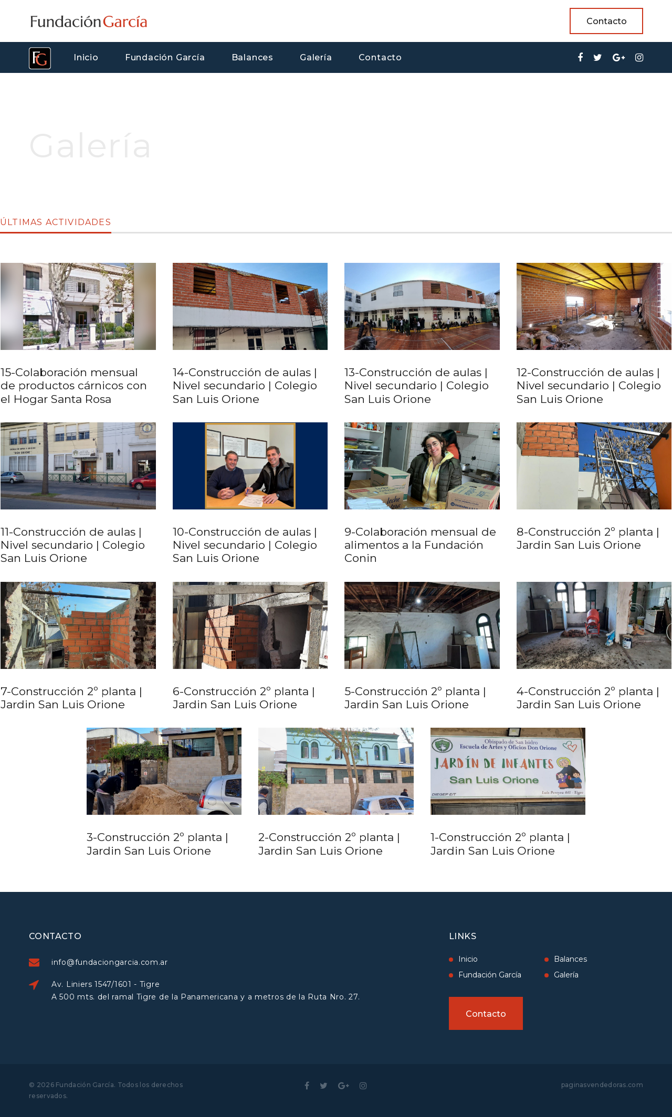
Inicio (86, 57)
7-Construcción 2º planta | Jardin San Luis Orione (71, 698)
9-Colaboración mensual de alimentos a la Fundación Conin (420, 545)
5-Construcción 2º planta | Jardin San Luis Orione (415, 698)
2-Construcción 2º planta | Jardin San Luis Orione (329, 844)
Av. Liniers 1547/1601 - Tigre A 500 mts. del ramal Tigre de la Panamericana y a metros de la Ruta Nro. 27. (253, 991)
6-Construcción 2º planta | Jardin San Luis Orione (244, 698)
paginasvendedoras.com (602, 1085)
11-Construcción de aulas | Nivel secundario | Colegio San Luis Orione (73, 545)
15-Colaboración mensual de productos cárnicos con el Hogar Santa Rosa (74, 385)
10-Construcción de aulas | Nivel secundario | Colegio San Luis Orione (245, 545)
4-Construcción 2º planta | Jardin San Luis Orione (588, 698)
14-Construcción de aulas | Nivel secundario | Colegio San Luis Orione (245, 385)
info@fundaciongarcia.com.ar (157, 962)
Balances (253, 57)
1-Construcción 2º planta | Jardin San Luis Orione (500, 844)
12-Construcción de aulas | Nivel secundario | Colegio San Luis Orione (589, 385)
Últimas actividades (55, 222)
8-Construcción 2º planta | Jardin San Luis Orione (588, 538)
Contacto (606, 21)
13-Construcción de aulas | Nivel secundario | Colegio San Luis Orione (416, 385)
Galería (316, 57)
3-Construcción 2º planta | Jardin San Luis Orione (157, 844)
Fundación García (165, 57)
